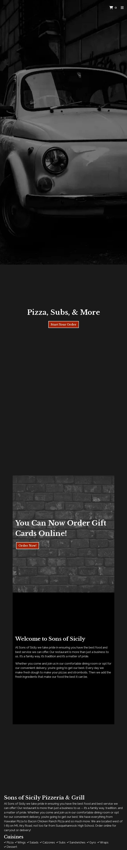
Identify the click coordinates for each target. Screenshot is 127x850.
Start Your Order (63, 324)
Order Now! (28, 545)
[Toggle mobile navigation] (122, 8)
